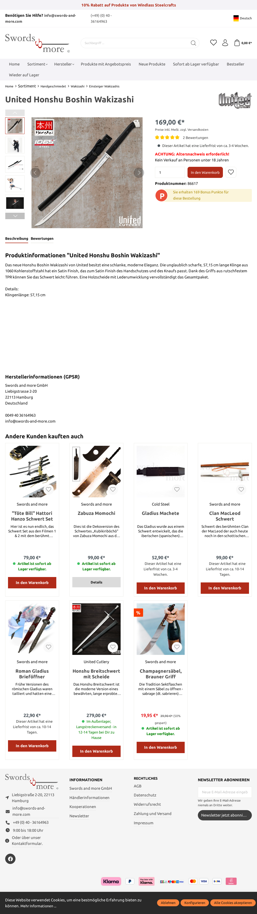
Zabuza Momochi (96, 513)
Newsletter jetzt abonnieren (226, 815)
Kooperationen (82, 807)
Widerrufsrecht (147, 805)
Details (96, 583)
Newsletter (79, 816)
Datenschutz (145, 796)
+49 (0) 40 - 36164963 (31, 826)
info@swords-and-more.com (28, 814)
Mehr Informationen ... (40, 906)
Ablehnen (168, 902)
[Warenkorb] (242, 43)
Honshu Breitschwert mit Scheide (96, 674)
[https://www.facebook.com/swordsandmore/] (10, 862)
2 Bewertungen (196, 137)
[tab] (17, 239)
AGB (138, 787)
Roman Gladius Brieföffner (32, 674)
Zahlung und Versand (153, 814)
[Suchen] (190, 43)
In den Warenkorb (205, 172)
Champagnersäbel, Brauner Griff (161, 674)
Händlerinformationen (89, 798)
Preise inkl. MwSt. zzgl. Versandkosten (181, 129)
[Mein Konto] (223, 43)
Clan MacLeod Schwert (224, 516)
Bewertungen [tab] (44, 239)
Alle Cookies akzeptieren (233, 902)
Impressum (143, 823)
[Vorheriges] (35, 173)
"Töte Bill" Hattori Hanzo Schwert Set (32, 516)
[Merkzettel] (210, 43)
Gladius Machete (160, 513)
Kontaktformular (27, 847)
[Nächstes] (139, 173)
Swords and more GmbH (90, 789)
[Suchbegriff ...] (132, 43)
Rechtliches (147, 779)
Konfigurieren (194, 902)
